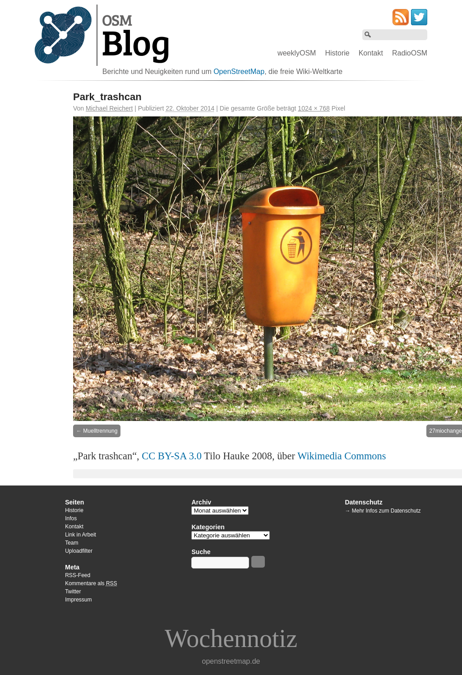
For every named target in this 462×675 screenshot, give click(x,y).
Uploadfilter (78, 551)
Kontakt (371, 53)
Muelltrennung (100, 431)
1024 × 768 (313, 108)
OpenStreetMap (238, 71)
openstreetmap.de (231, 661)
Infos (71, 518)
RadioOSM (409, 53)
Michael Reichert (109, 108)
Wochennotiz (231, 638)
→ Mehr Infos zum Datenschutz (382, 511)
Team (71, 543)
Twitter (73, 591)
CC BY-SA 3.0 (172, 456)
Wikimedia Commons (341, 456)
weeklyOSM (296, 53)
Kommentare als (91, 583)
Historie (337, 53)
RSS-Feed (77, 575)
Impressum (78, 599)
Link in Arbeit (80, 535)
